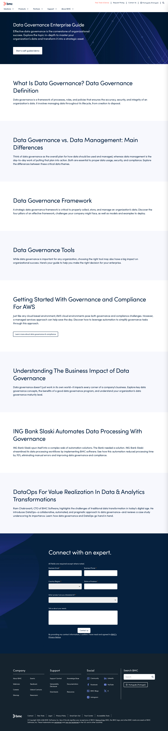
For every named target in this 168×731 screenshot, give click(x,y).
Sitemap (16, 695)
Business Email (54, 568)
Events (32, 678)
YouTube (109, 684)
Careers (16, 689)
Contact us (84, 630)
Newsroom (34, 695)
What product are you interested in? (62, 595)
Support (50, 9)
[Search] (163, 3)
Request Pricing (118, 3)
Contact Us (132, 3)
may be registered (72, 722)
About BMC (66, 9)
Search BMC (131, 670)
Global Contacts (36, 689)
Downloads (54, 692)
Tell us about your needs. (57, 608)
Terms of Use (100, 720)
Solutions (7, 9)
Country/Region (54, 581)
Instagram (92, 697)
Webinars (16, 684)
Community (93, 678)
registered (58, 722)
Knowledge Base (73, 678)
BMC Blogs (92, 691)
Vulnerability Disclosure (54, 685)
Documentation (72, 684)
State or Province (90, 581)
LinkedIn (109, 678)
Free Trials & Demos (102, 3)
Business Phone (89, 568)
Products (22, 9)
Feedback (33, 684)
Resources (70, 692)
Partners (36, 9)
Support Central (56, 678)
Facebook (92, 684)
